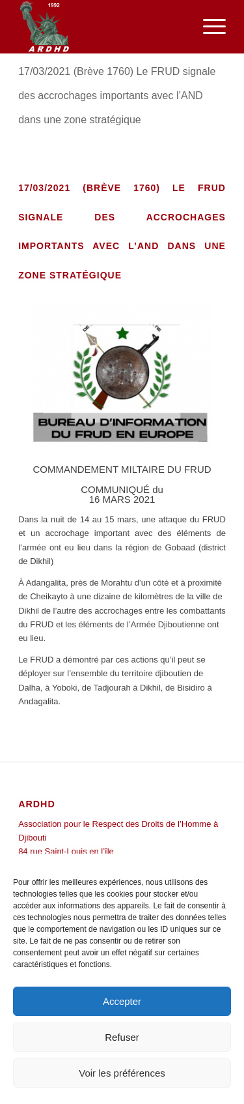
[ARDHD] (101, 27)
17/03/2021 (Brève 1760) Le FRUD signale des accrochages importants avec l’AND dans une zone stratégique (116, 95)
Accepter (122, 1001)
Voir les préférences (122, 1073)
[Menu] (208, 27)
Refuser (122, 1037)
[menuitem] (208, 27)
